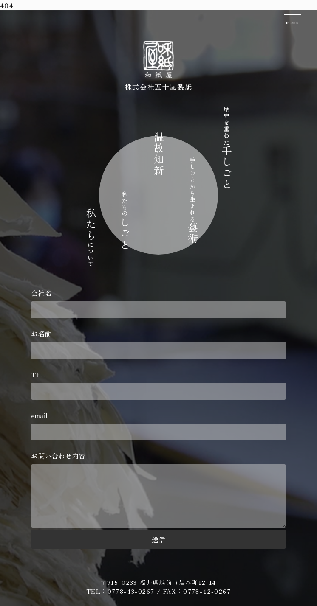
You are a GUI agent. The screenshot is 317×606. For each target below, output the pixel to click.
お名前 (158, 343)
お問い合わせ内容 (158, 490)
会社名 (158, 303)
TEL (158, 384)
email (158, 425)
